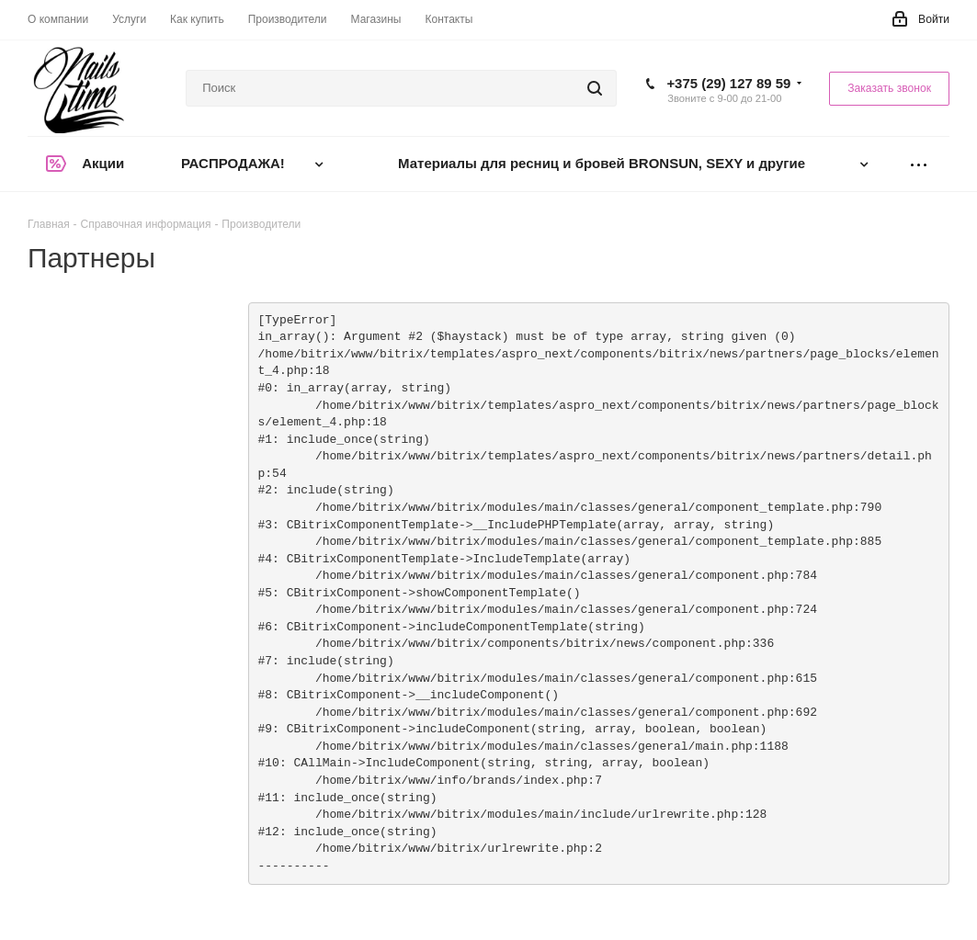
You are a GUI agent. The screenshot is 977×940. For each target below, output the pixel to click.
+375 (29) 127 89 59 (728, 83)
